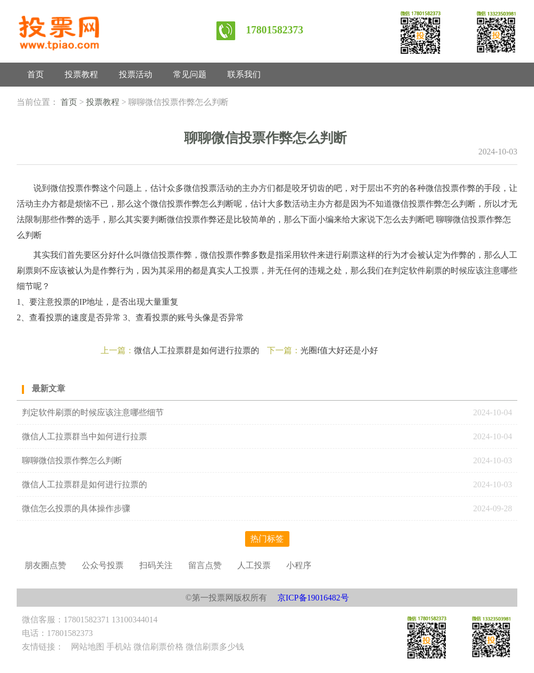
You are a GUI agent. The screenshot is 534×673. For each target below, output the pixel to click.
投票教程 (81, 74)
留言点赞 (205, 565)
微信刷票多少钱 (215, 646)
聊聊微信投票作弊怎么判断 (73, 460)
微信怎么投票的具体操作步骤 (76, 508)
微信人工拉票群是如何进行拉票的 (196, 350)
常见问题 (190, 74)
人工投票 (254, 565)
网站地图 (87, 646)
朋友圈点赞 (45, 565)
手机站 (118, 646)
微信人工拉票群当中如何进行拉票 (84, 436)
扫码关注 (156, 565)
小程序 (298, 565)
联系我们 (244, 74)
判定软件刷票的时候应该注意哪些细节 (93, 412)
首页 (35, 74)
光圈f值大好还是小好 (339, 350)
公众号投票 (103, 565)
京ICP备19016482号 (313, 597)
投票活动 (135, 74)
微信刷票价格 (159, 646)
